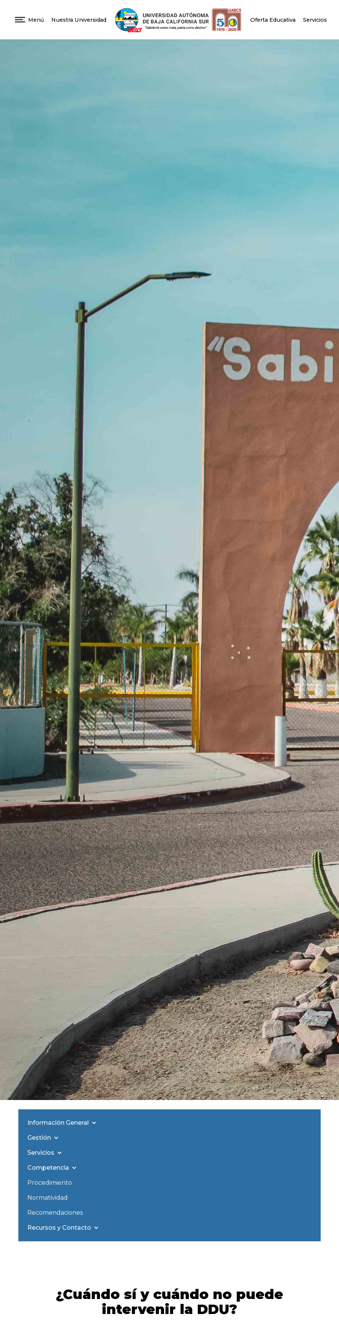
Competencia (52, 1168)
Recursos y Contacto (63, 1228)
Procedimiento (49, 1182)
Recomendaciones (55, 1212)
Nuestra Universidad (78, 19)
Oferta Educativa (273, 19)
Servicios (315, 19)
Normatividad (47, 1197)
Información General (62, 1123)
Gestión (43, 1138)
